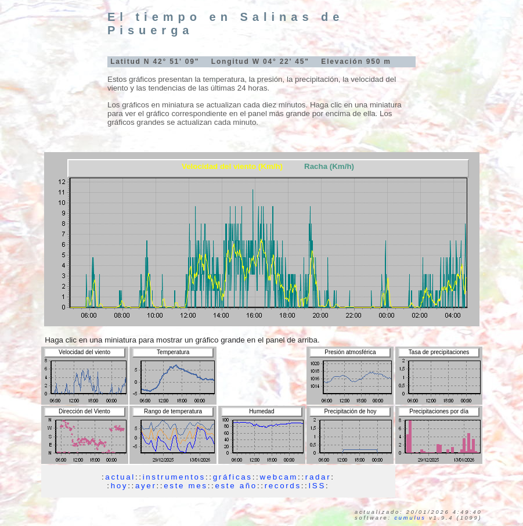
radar (318, 477)
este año (236, 485)
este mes (185, 485)
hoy (119, 485)
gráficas (233, 477)
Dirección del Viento (84, 411)
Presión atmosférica (350, 352)
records (283, 485)
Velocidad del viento (84, 352)
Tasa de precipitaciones (439, 352)
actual (120, 477)
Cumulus (409, 518)
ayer (146, 485)
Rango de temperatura (173, 411)
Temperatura (173, 352)
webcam (278, 477)
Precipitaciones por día (438, 411)
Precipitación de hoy (350, 411)
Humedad (261, 411)
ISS (317, 485)
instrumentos (174, 477)
